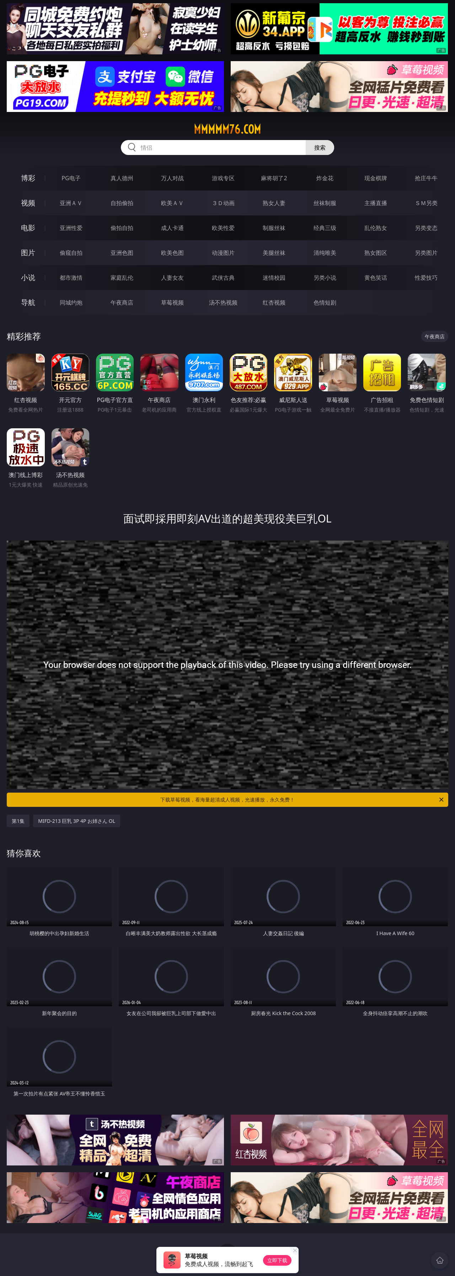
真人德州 (122, 178)
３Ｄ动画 (223, 203)
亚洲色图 (122, 253)
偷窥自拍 (71, 253)
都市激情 (71, 278)
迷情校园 (274, 278)
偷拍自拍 (122, 228)
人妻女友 (172, 278)
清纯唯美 (325, 253)
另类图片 (426, 253)
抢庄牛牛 (426, 178)
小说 (28, 277)
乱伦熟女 (375, 228)
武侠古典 (223, 278)
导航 (28, 302)
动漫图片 (223, 253)
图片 (28, 252)
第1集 (18, 820)
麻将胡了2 (274, 178)
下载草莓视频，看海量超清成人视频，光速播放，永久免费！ (302, 799)
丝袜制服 (325, 203)
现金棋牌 (375, 178)
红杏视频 (274, 302)
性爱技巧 (426, 278)
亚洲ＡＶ (71, 203)
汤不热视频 (223, 302)
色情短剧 (325, 302)
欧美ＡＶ (172, 203)
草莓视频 (172, 302)
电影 (28, 227)
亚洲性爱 (71, 228)
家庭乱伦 (122, 278)
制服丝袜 (274, 228)
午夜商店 (122, 302)
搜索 (320, 147)
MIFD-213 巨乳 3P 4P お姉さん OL (76, 820)
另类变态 (426, 228)
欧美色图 (172, 253)
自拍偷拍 (122, 203)
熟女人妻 (274, 203)
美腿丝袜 (274, 253)
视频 (28, 203)
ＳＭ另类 (426, 203)
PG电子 (70, 178)
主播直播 (375, 203)
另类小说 (325, 278)
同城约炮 (71, 302)
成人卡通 (172, 228)
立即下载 (277, 1260)
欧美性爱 (223, 228)
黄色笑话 (375, 278)
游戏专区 (223, 178)
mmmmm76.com (227, 129)
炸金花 (324, 178)
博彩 (28, 178)
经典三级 (325, 228)
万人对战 (172, 178)
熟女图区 (375, 253)
